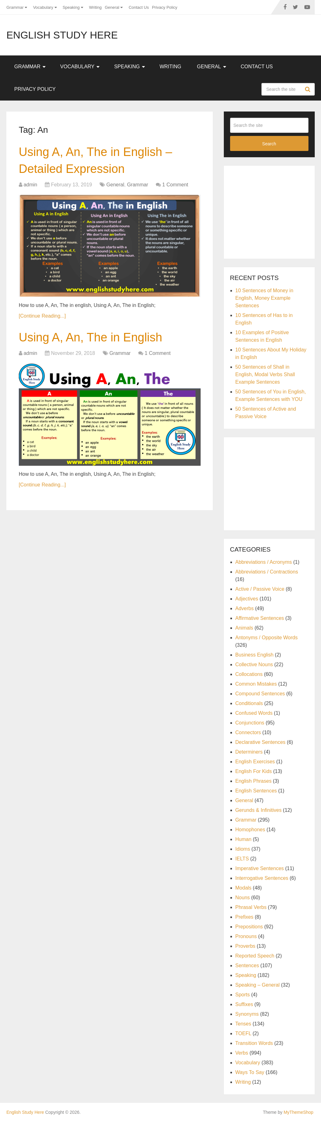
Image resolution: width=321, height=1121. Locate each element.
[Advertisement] (275, 211)
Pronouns (246, 936)
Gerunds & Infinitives (258, 810)
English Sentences (256, 790)
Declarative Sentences (260, 742)
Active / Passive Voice (260, 589)
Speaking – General (257, 985)
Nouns (242, 897)
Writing (95, 7)
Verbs (241, 1053)
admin (30, 184)
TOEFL (243, 1033)
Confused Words (254, 713)
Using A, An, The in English (90, 337)
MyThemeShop (298, 1112)
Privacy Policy (164, 7)
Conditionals (249, 703)
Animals (244, 628)
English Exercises (255, 761)
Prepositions (249, 926)
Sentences (247, 965)
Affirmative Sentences (259, 618)
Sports (242, 994)
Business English (254, 654)
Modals (243, 887)
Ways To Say (249, 1072)
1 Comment (175, 184)
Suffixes (244, 1004)
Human (243, 839)
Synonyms (247, 1014)
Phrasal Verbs (251, 907)
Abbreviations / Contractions (266, 571)
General (112, 7)
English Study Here (62, 35)
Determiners (249, 752)
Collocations (249, 674)
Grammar (15, 7)
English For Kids (253, 771)
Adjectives (246, 598)
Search (308, 89)
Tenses (243, 1023)
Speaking (71, 7)
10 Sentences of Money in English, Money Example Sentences (264, 298)
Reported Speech (255, 955)
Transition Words (254, 1043)
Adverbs (244, 608)
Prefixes (244, 917)
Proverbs (245, 946)
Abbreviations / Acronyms (263, 562)
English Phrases (253, 781)
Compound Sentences (260, 693)
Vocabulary (43, 7)
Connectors (248, 732)
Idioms (242, 849)
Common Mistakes (256, 684)
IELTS (242, 858)
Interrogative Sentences (261, 878)
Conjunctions (250, 722)
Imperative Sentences (259, 868)
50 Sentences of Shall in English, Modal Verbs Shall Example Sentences (265, 374)
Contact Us (139, 7)
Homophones (250, 829)
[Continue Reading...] (42, 316)
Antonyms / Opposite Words (266, 637)
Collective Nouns (254, 664)
